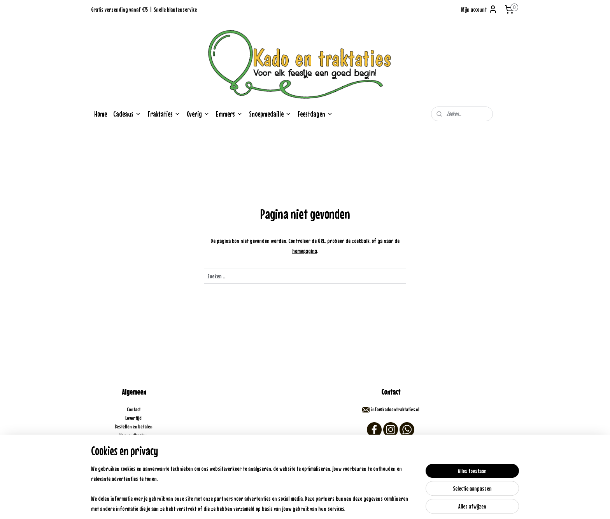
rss (302, 504)
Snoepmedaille (270, 114)
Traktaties (164, 114)
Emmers (229, 114)
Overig (198, 114)
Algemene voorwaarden (133, 461)
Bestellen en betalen (134, 426)
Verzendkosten (133, 435)
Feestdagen (315, 114)
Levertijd (133, 418)
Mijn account (479, 9)
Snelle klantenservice (175, 9)
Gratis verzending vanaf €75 (119, 9)
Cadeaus (127, 114)
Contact (134, 409)
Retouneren (133, 444)
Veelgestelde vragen (134, 453)
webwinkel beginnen (320, 504)
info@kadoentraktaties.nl (395, 409)
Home (100, 114)
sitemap (292, 504)
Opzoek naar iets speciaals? (134, 470)
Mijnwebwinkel (361, 504)
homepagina (304, 250)
